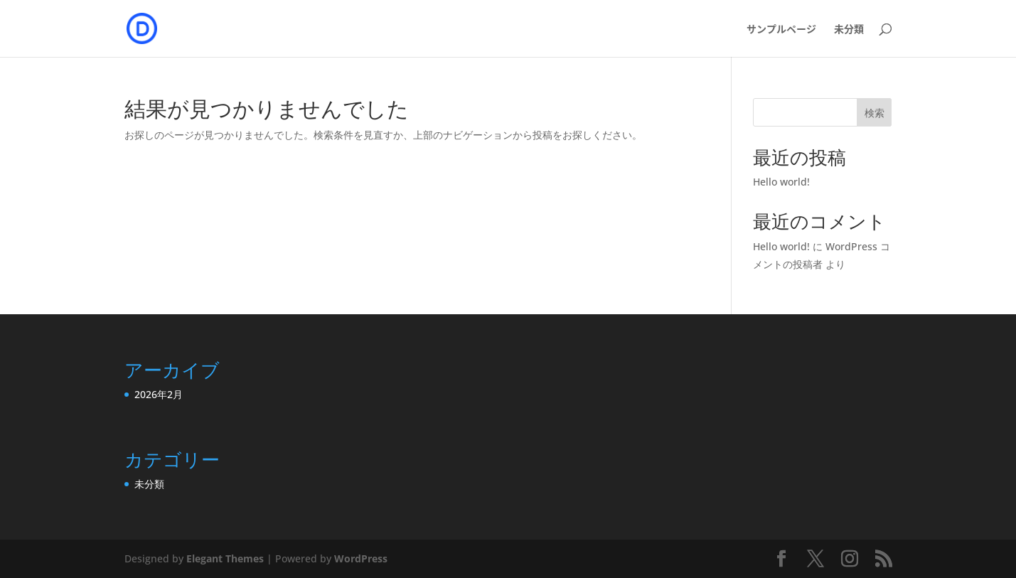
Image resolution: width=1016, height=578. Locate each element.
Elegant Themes (225, 558)
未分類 (849, 29)
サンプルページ (781, 29)
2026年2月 (158, 394)
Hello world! (781, 181)
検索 (874, 112)
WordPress (360, 558)
